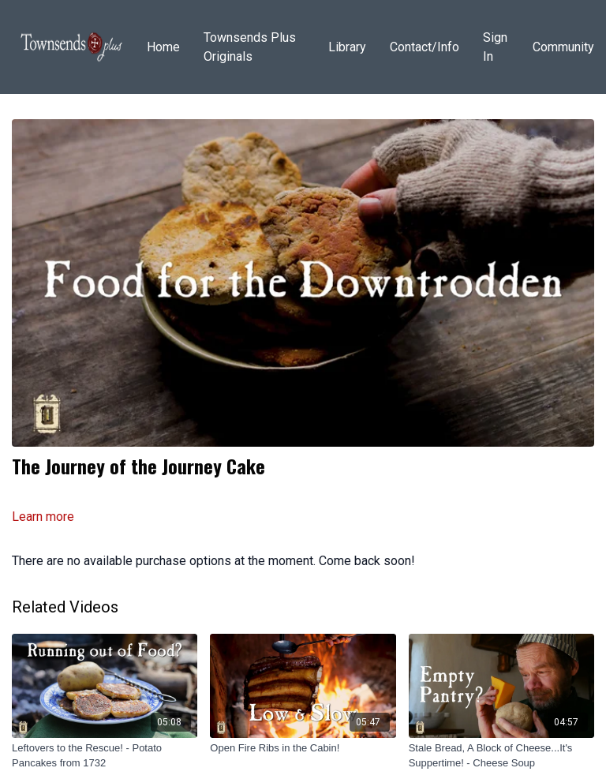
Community (563, 46)
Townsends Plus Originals (250, 47)
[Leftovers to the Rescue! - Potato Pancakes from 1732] (104, 755)
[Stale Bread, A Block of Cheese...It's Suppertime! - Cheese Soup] (501, 755)
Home (163, 46)
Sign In (495, 47)
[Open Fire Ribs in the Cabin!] (302, 748)
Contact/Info (424, 46)
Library (347, 46)
